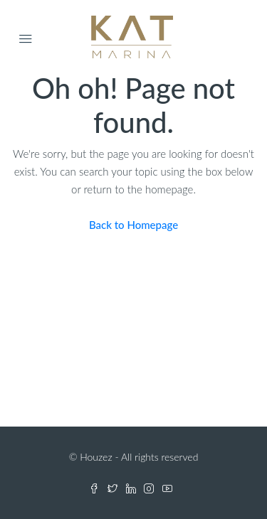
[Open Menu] (25, 39)
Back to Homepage (133, 224)
